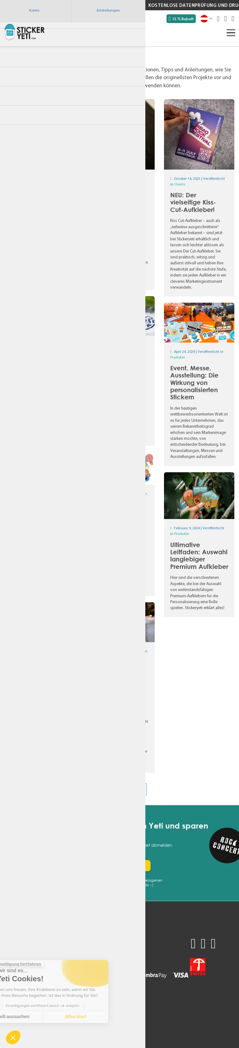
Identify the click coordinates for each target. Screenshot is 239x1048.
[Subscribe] (132, 865)
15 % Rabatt (181, 19)
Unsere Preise (18, 955)
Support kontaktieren (65, 947)
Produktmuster (20, 947)
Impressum (55, 978)
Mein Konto (55, 940)
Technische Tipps (60, 986)
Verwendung (17, 963)
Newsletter (15, 994)
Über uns (52, 970)
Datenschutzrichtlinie (65, 963)
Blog (9, 986)
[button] (13, 1037)
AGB (48, 955)
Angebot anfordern (24, 940)
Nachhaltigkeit (19, 970)
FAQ (9, 978)
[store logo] (25, 32)
